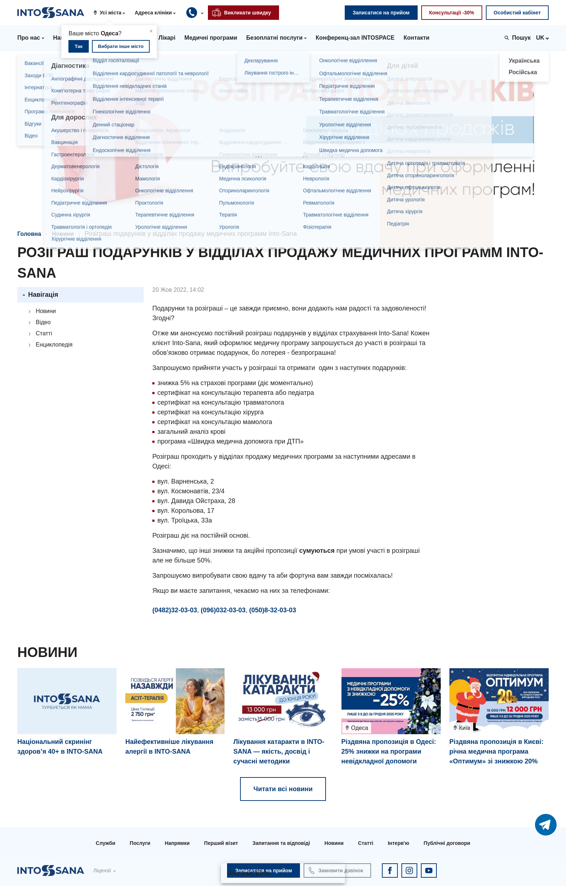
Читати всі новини (283, 789)
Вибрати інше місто (120, 46)
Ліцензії (102, 870)
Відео (43, 322)
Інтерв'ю (398, 843)
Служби (105, 843)
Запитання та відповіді (281, 843)
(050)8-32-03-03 (272, 610)
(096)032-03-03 (223, 610)
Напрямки (177, 843)
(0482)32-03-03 (174, 610)
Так (78, 46)
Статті (44, 333)
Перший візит (221, 843)
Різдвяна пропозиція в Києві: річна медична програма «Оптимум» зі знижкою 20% (496, 751)
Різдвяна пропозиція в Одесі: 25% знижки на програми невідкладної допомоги (388, 751)
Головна (29, 234)
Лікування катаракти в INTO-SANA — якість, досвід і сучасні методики (278, 751)
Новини (63, 234)
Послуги (140, 843)
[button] (112, 12)
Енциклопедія (54, 344)
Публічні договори (447, 843)
